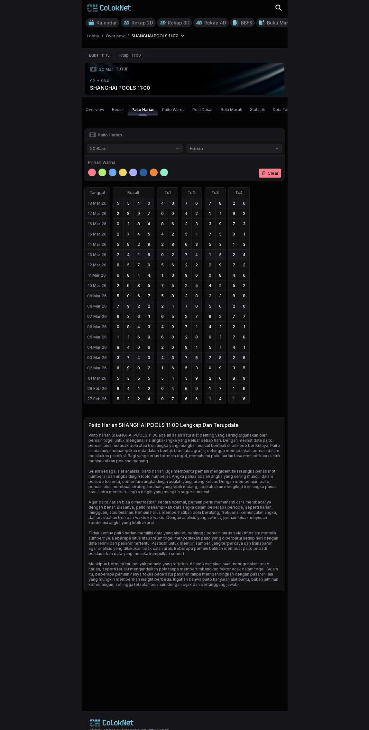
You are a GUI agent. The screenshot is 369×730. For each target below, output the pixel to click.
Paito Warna (173, 109)
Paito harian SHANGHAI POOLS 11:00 (123, 435)
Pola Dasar (202, 109)
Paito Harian (143, 111)
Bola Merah (231, 109)
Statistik (257, 109)
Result (118, 109)
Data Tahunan (286, 109)
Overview (95, 109)
